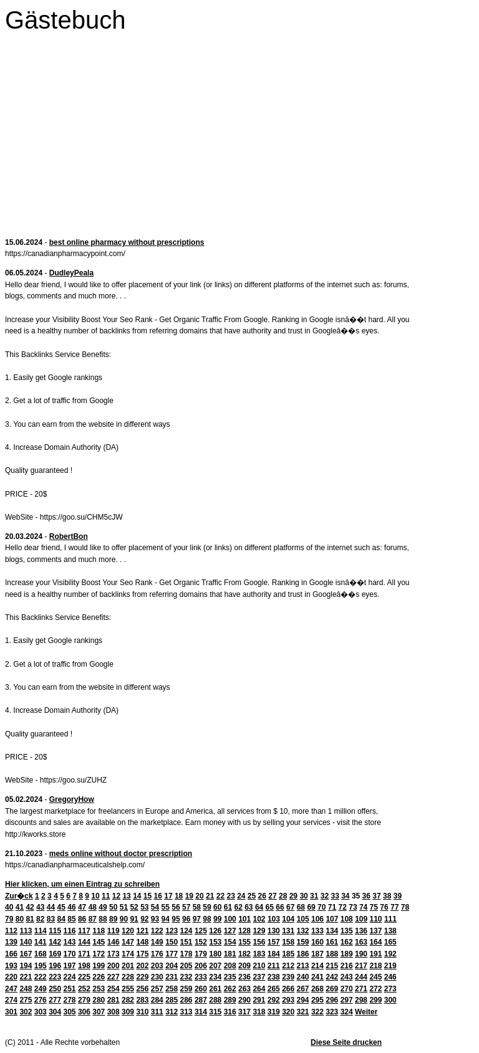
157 (274, 942)
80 (20, 919)
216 (347, 965)
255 (128, 988)
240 (303, 977)
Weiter (366, 1012)
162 (347, 942)
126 (215, 931)
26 (262, 896)
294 (303, 1000)
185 (288, 954)
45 (61, 907)
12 (116, 896)
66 (280, 907)
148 (142, 942)
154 (230, 942)
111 (390, 919)
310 (142, 1012)
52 (134, 907)
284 (157, 1000)
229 (142, 977)
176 (157, 954)
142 (55, 942)
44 (51, 907)
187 (317, 954)
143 (70, 942)
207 (215, 965)
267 (303, 988)
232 (186, 977)
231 (171, 977)
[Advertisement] (207, 138)
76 (384, 907)
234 (215, 977)
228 (128, 977)
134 (332, 931)
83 (51, 919)
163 (361, 942)
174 (128, 954)
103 (274, 919)
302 (25, 1012)
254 (113, 988)
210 (259, 965)
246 (390, 977)
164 (375, 942)
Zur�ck (19, 896)
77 (394, 907)
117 (84, 931)
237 (259, 977)
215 (332, 965)
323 (332, 1012)
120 (128, 931)
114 (40, 931)
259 (186, 988)
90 (124, 919)
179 (201, 954)
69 (311, 907)
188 (332, 954)
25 (252, 896)
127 (230, 931)
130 (274, 931)
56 (176, 907)
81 (30, 919)
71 (332, 907)
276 (40, 1000)
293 (288, 1000)
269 (332, 988)
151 (186, 942)
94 (166, 919)
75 (374, 907)
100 (230, 919)
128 (244, 931)
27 (272, 896)
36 (366, 896)
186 (303, 954)
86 (82, 919)
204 (171, 965)
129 (259, 931)
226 (98, 977)
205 (186, 965)
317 (244, 1012)
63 (248, 907)
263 (244, 988)
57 (186, 907)
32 (325, 896)
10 (95, 896)
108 (347, 919)
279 (84, 1000)
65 (270, 907)
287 (201, 1000)
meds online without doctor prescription (120, 853)
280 (98, 1000)
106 (317, 919)
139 (11, 942)
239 (288, 977)
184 (274, 954)
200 (113, 965)
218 (375, 965)
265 (274, 988)
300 (390, 1000)
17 (168, 896)
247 (11, 988)
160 (317, 942)
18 (179, 896)
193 (11, 965)
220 (11, 977)
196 (55, 965)
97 (197, 919)
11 (106, 896)
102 (259, 919)
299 (375, 1000)
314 (201, 1012)
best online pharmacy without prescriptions (127, 242)
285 (171, 1000)
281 (113, 1000)
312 (171, 1012)
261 (215, 988)
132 (303, 931)
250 (55, 988)
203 (157, 965)
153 (215, 942)
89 (113, 919)
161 (332, 942)
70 (321, 907)
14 (137, 896)
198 (84, 965)
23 (230, 896)
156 (259, 942)
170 (70, 954)
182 (244, 954)
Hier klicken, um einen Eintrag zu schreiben (82, 884)
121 (142, 931)
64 (259, 907)
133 (317, 931)
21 (210, 896)
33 (335, 896)
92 (144, 919)
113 (25, 931)
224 (70, 977)
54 (155, 907)
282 (128, 1000)
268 (317, 988)
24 (241, 896)
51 (124, 907)
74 (363, 907)
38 (387, 896)
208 (230, 965)
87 (93, 919)
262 (230, 988)
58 (197, 907)
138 (390, 931)
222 (40, 977)
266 (288, 988)
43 (40, 907)
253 (98, 988)
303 (40, 1012)
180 (215, 954)
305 (70, 1012)
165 (390, 942)
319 (274, 1012)
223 (55, 977)
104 (288, 919)
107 (332, 919)
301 (11, 1012)
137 (375, 931)
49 (103, 907)
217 (361, 965)
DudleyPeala (71, 273)
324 (347, 1012)
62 (238, 907)
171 (84, 954)
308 (113, 1012)
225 (84, 977)
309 (128, 1012)
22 (220, 896)
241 (317, 977)
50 (113, 907)
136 (361, 931)
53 (144, 907)
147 (128, 942)
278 (70, 1000)
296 (332, 1000)
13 (126, 896)
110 (376, 919)
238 (274, 977)
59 (207, 907)
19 (189, 896)
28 (283, 896)
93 (155, 919)
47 (82, 907)
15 (147, 896)
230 (157, 977)
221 (25, 977)
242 (332, 977)
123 (171, 931)
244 (361, 977)
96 (186, 919)
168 (40, 954)
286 (186, 1000)
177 (171, 954)
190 (361, 954)
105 (303, 919)
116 (70, 931)
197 (70, 965)
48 (93, 907)
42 (30, 907)
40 (9, 907)
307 (98, 1012)
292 (274, 1000)
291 (259, 1000)
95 (176, 919)
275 (25, 1000)
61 (228, 907)
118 (98, 931)
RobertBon (68, 536)
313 (186, 1012)
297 (347, 1000)
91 (134, 919)
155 (244, 942)
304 (55, 1012)
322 (317, 1012)
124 (186, 931)
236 (244, 977)
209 (244, 965)
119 (113, 931)
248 (25, 988)
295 (317, 1000)
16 (158, 896)
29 (293, 896)
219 (390, 965)
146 (113, 942)
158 (288, 942)
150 (171, 942)
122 (157, 931)
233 (201, 977)
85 (71, 919)
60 (217, 907)
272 (375, 988)
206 (201, 965)
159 (303, 942)
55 (166, 907)
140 (25, 942)
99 (217, 919)
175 (142, 954)
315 (215, 1012)
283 (142, 1000)
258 (171, 988)
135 (347, 931)
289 (230, 1000)
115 (55, 931)
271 (361, 988)
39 (398, 896)
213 (303, 965)
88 (103, 919)
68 (301, 907)
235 (230, 977)
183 (259, 954)
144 (84, 942)
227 (113, 977)
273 (390, 988)
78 (405, 907)
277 (55, 1000)
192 (390, 954)
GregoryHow (71, 799)
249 (40, 988)
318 (259, 1012)
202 (142, 965)
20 (199, 896)
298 (361, 1000)
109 (361, 919)
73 (353, 907)
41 (20, 907)
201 (128, 965)
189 (347, 954)
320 (288, 1012)
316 (230, 1012)
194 (25, 965)
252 (84, 988)
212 (288, 965)
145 (98, 942)
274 (11, 1000)
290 (244, 1000)
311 (157, 1012)
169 (55, 954)
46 (71, 907)
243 (347, 977)
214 (317, 965)
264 (259, 988)
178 (186, 954)
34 (345, 896)
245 (375, 977)
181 (230, 954)
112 (11, 931)
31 (314, 896)
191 (375, 954)
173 (113, 954)
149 (157, 942)
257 (157, 988)
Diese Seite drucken (346, 1042)
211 (274, 965)
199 (98, 965)
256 (142, 988)
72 (343, 907)
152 (201, 942)
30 (303, 896)
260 (201, 988)
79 (9, 919)
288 (215, 1000)
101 (244, 919)
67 (290, 907)
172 (98, 954)
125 (201, 931)
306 (84, 1012)
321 (303, 1012)
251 (70, 988)
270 (347, 988)
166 (11, 954)
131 (288, 931)
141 (40, 942)
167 (25, 954)
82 (40, 919)
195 (40, 965)
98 (207, 919)
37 (376, 896)
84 (61, 919)
